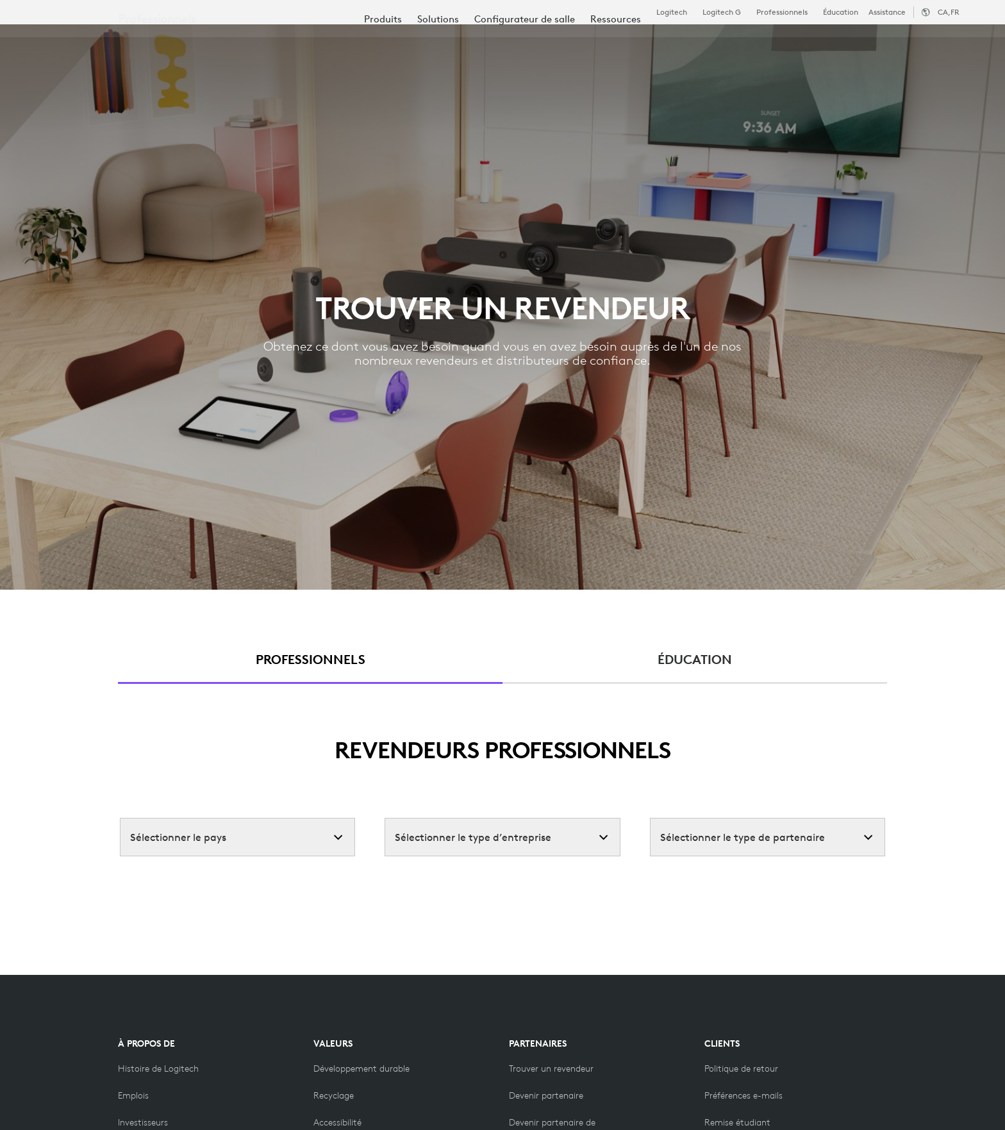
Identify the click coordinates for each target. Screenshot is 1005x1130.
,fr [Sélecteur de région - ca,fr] (948, 12)
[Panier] (948, 41)
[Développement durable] (361, 1068)
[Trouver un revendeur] (551, 1068)
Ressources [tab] (423, 40)
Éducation (840, 12)
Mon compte (908, 42)
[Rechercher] (838, 41)
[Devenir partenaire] (546, 1095)
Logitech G (721, 12)
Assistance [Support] (887, 12)
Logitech (671, 12)
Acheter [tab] (210, 40)
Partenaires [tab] (510, 40)
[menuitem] (383, 78)
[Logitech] (108, 39)
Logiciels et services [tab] (312, 40)
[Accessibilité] (337, 1122)
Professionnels (782, 12)
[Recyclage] (333, 1095)
